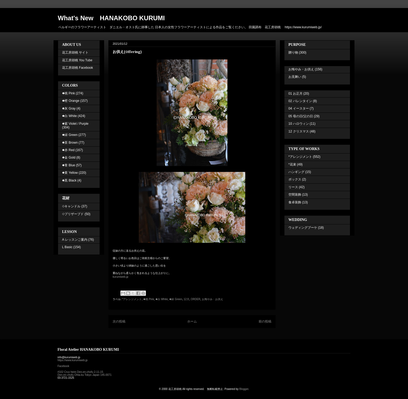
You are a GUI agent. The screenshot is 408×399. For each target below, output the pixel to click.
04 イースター (298, 108)
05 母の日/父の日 (300, 116)
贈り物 (293, 52)
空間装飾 (294, 194)
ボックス (294, 179)
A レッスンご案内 (74, 239)
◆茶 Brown (70, 142)
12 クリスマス (298, 131)
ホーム (192, 321)
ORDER (195, 299)
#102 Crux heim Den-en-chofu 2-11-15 (80, 371)
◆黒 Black (69, 180)
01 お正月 (295, 93)
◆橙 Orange (70, 101)
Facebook (63, 366)
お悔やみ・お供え (212, 299)
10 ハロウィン (298, 124)
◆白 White (162, 299)
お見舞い (294, 77)
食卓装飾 (294, 202)
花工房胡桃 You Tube (77, 60)
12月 (186, 299)
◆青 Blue (68, 165)
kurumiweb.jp (120, 276)
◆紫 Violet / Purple (75, 124)
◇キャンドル (71, 206)
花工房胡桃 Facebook (77, 68)
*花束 (292, 164)
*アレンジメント (132, 299)
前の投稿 (265, 321)
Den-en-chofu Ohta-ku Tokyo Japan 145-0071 (85, 374)
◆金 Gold (68, 157)
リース (293, 187)
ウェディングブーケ (302, 227)
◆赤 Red (68, 150)
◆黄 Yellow (70, 173)
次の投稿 (119, 321)
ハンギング (296, 172)
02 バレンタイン (300, 101)
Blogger (243, 389)
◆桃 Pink (148, 299)
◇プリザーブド (73, 214)
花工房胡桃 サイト (75, 52)
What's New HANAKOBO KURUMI (111, 18)
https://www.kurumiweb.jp (73, 360)
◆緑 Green (175, 299)
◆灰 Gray (69, 108)
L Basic (67, 247)
